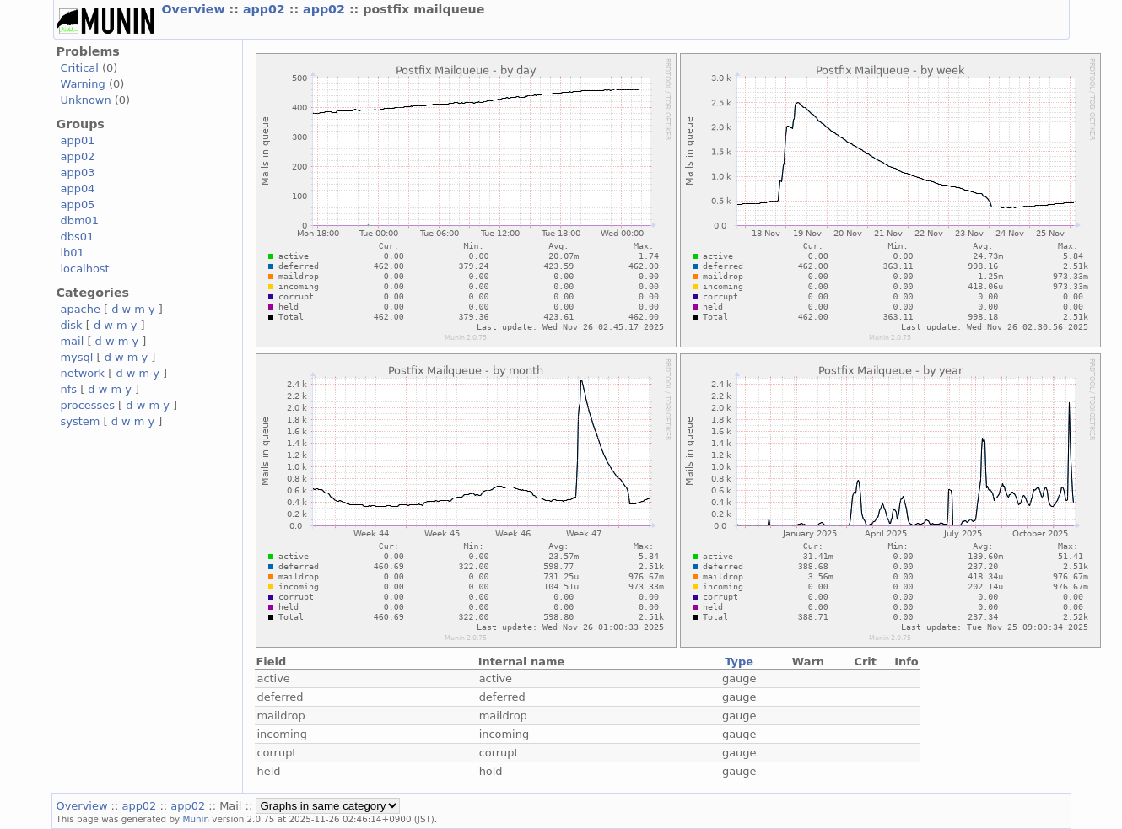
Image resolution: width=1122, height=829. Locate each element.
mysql (77, 357)
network (83, 373)
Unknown (86, 100)
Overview (195, 9)
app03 (78, 172)
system (80, 421)
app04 (78, 188)
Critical (80, 68)
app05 (78, 204)
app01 (78, 140)
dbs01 (77, 236)
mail (72, 341)
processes (88, 405)
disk (72, 325)
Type (739, 661)
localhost (85, 268)
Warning (83, 84)
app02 (266, 9)
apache (80, 309)
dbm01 (80, 220)
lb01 (72, 252)
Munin (195, 819)
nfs (69, 389)
